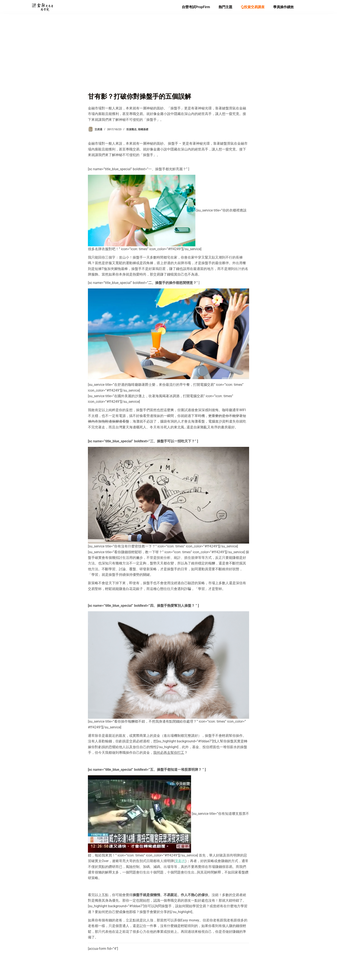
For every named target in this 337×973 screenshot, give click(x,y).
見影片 (180, 861)
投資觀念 (131, 129)
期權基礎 (143, 129)
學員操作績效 (283, 7)
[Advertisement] (168, 59)
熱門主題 (225, 7)
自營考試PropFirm (196, 7)
